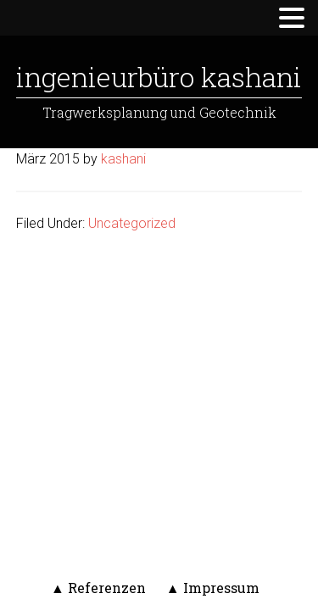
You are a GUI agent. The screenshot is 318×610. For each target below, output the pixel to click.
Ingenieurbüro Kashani (159, 76)
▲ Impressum (212, 587)
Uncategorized (132, 223)
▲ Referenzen (98, 587)
